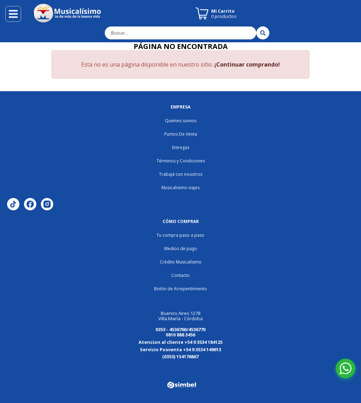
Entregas (180, 147)
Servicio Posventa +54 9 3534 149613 (180, 349)
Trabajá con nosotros (180, 174)
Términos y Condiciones (181, 161)
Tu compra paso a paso (180, 235)
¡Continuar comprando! (247, 64)
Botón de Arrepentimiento (180, 289)
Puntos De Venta (180, 134)
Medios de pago (180, 249)
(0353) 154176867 (180, 356)
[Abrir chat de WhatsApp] (345, 368)
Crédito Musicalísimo (181, 262)
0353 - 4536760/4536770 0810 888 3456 (180, 332)
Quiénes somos (180, 121)
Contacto (180, 275)
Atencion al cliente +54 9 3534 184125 (180, 342)
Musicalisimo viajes (180, 188)
